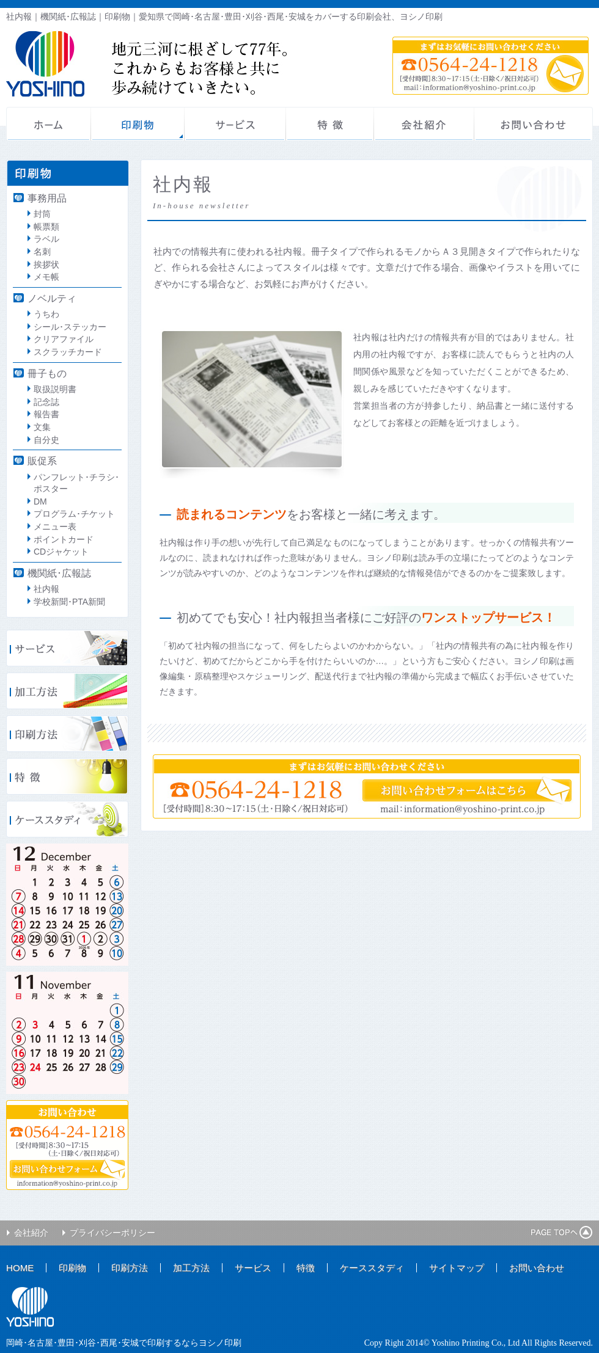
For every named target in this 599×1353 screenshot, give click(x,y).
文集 (42, 427)
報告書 (46, 414)
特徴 (330, 124)
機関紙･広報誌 (59, 572)
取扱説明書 (55, 389)
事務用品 (47, 197)
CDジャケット (61, 551)
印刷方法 (129, 1268)
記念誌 (46, 402)
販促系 (42, 460)
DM (40, 501)
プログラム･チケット (74, 514)
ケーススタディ (372, 1268)
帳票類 (46, 227)
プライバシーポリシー (112, 1233)
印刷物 (138, 124)
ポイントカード (64, 539)
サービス (235, 124)
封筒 (42, 214)
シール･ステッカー (70, 327)
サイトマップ (456, 1268)
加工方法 (191, 1268)
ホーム (48, 124)
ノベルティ (52, 298)
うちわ (46, 314)
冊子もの (47, 373)
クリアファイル (64, 339)
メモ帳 (46, 277)
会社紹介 (424, 124)
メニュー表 (55, 526)
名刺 (42, 252)
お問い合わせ (533, 124)
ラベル (46, 239)
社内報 (46, 589)
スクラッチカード (68, 352)
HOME (20, 1268)
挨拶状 (46, 264)
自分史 (46, 440)
